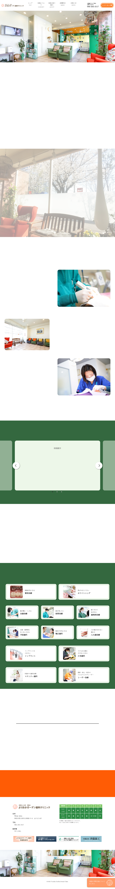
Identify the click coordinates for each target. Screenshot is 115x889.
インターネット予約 (107, 5)
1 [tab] (52, 491)
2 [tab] (57, 491)
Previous (16, 465)
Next (98, 465)
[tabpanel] (57, 465)
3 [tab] (61, 491)
